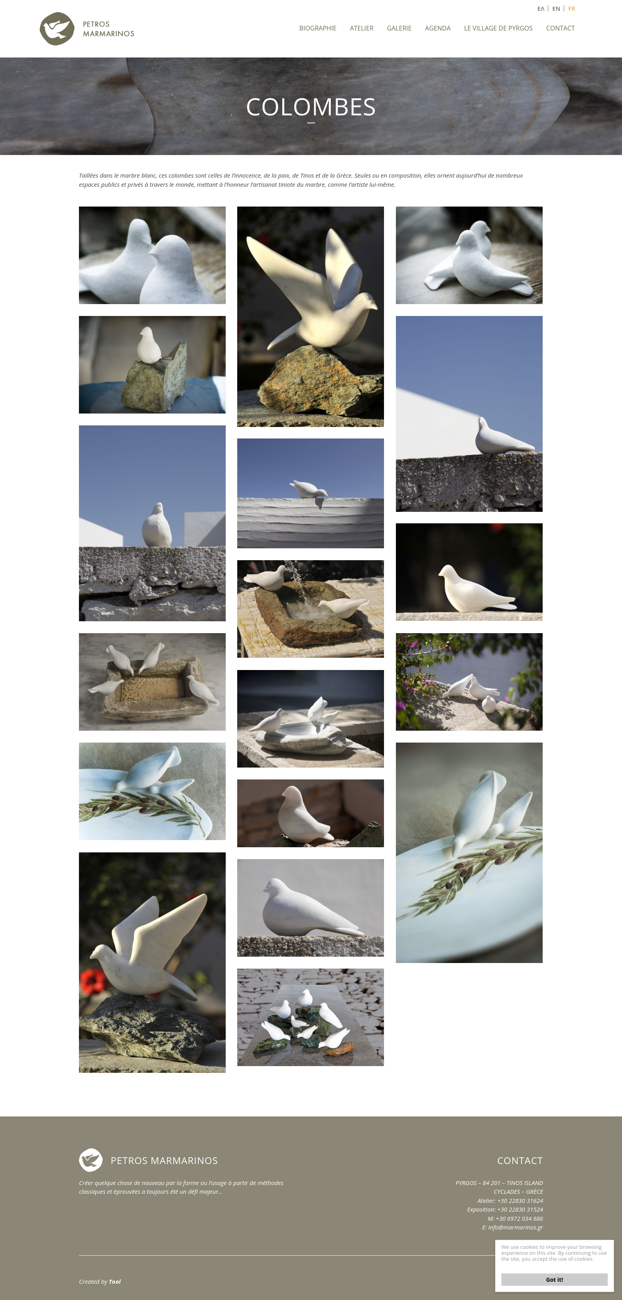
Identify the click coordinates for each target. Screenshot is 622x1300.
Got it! (554, 1279)
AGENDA (438, 28)
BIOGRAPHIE (318, 28)
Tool (115, 1281)
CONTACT (560, 28)
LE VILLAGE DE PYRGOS (498, 28)
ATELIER (361, 28)
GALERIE (399, 28)
